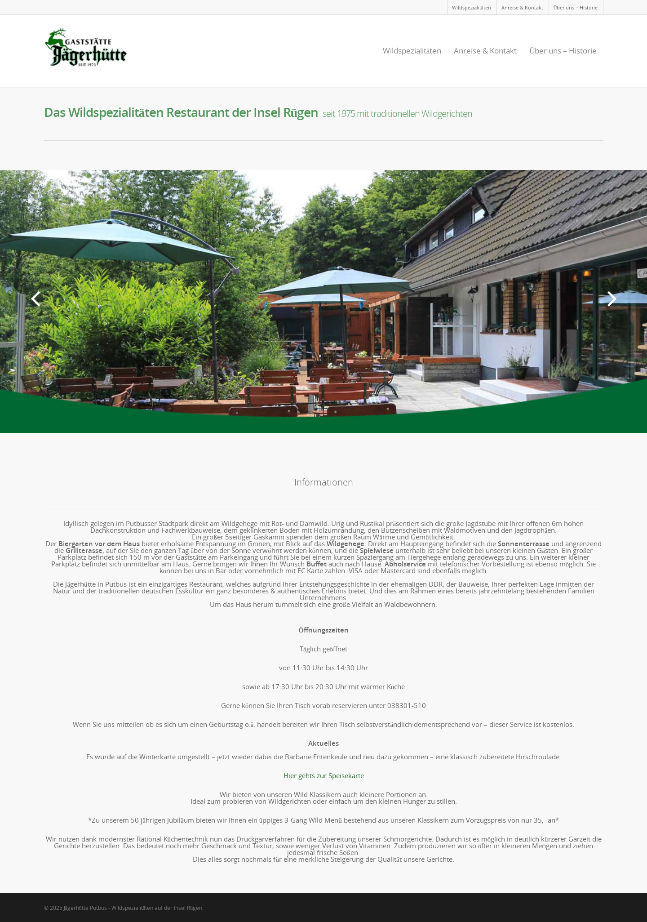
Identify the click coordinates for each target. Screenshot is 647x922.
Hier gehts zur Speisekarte (324, 775)
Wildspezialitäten (471, 7)
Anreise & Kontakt (522, 7)
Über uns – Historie (576, 7)
